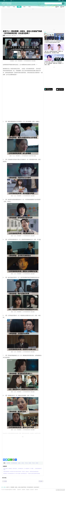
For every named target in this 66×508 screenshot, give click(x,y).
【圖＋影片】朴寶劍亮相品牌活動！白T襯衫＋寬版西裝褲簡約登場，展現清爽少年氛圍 (53, 52)
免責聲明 (23, 489)
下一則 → (41, 481)
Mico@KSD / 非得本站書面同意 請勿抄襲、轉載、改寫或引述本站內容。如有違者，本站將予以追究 (22, 433)
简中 (63, 0)
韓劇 (4, 35)
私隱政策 (27, 489)
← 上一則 (4, 481)
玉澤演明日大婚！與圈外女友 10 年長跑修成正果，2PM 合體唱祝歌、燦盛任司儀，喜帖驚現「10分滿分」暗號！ (53, 63)
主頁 (2, 487)
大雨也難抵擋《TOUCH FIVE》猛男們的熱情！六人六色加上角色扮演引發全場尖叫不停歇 (53, 41)
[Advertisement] (23, 447)
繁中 (60, 0)
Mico (17, 35)
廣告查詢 (32, 489)
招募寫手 (36, 489)
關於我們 (19, 489)
